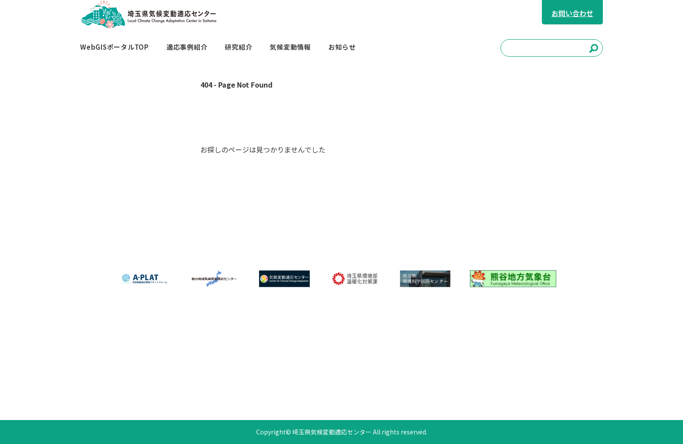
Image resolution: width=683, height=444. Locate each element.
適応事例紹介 (253, 353)
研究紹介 (305, 353)
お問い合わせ (572, 13)
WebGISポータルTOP (181, 353)
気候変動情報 (358, 353)
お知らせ (161, 376)
